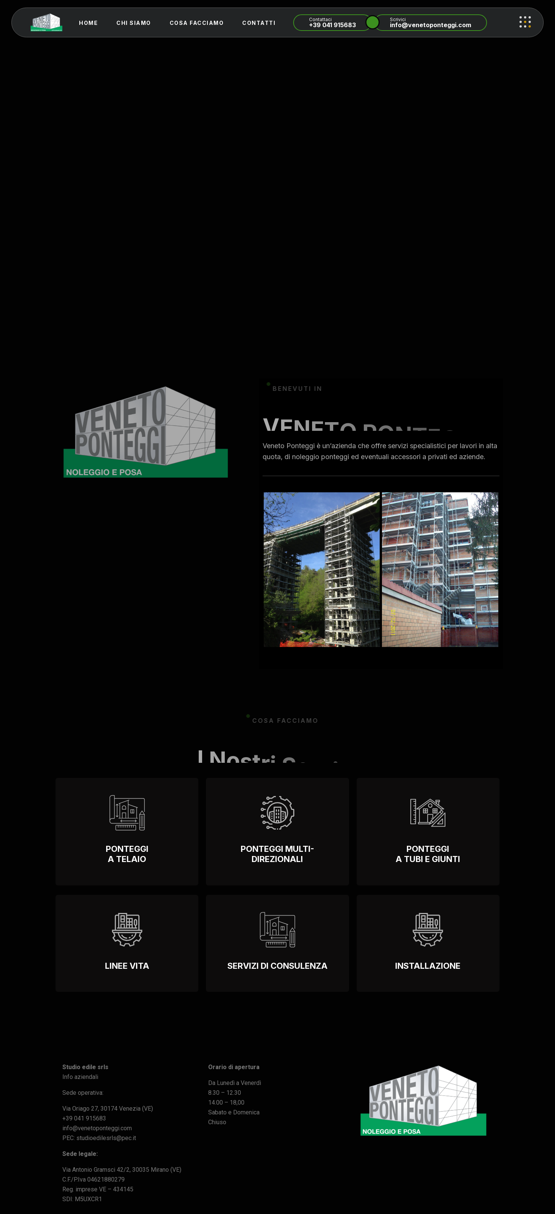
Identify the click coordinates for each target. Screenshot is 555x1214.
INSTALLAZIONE (428, 966)
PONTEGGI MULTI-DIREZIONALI (277, 854)
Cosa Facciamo (197, 23)
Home (88, 23)
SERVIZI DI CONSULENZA (277, 966)
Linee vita (127, 966)
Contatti (258, 23)
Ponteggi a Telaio (127, 854)
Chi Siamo (133, 23)
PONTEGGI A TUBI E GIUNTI (428, 854)
